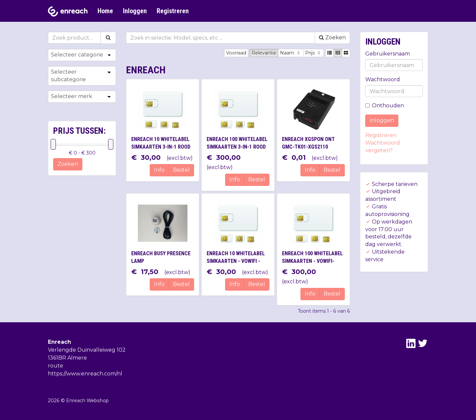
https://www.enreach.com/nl (85, 373)
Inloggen (135, 11)
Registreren (173, 11)
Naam (290, 53)
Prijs (313, 53)
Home (105, 11)
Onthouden (384, 105)
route (55, 366)
